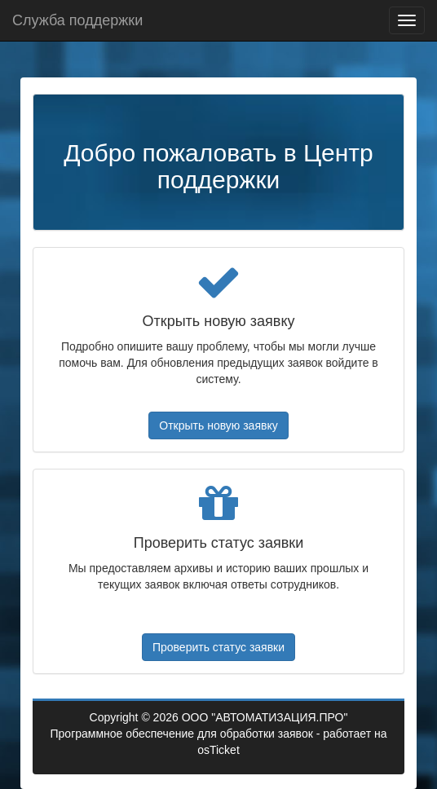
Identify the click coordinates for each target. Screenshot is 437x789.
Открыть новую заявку (218, 425)
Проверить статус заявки (218, 647)
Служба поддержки (77, 20)
